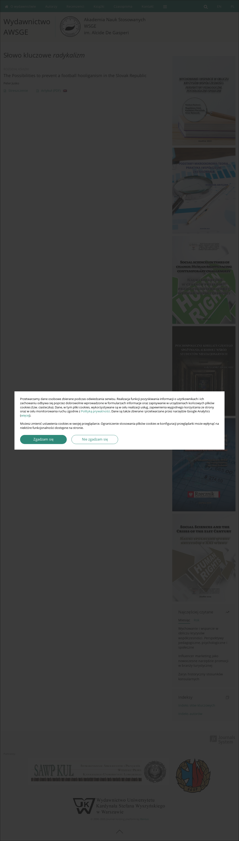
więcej (25, 415)
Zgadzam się (43, 439)
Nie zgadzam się (95, 439)
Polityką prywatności (95, 411)
